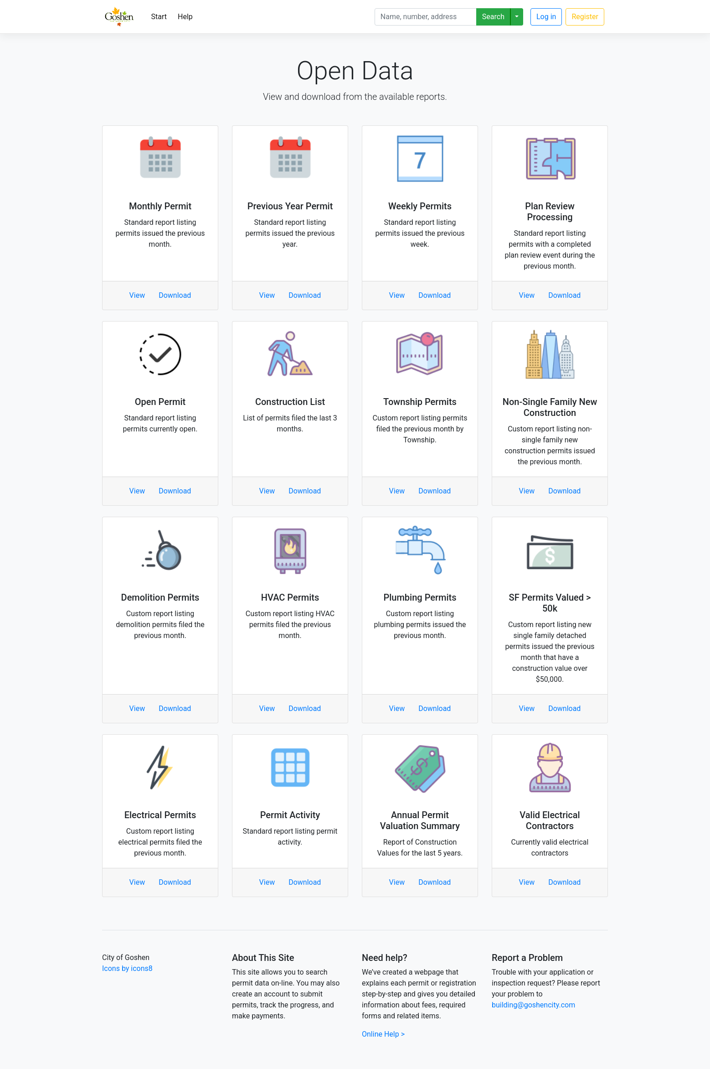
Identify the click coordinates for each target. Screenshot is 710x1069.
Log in (546, 16)
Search (493, 16)
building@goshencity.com (533, 1005)
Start (159, 16)
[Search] (426, 17)
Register (584, 16)
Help (185, 16)
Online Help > (383, 1034)
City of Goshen (125, 957)
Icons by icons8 (127, 968)
